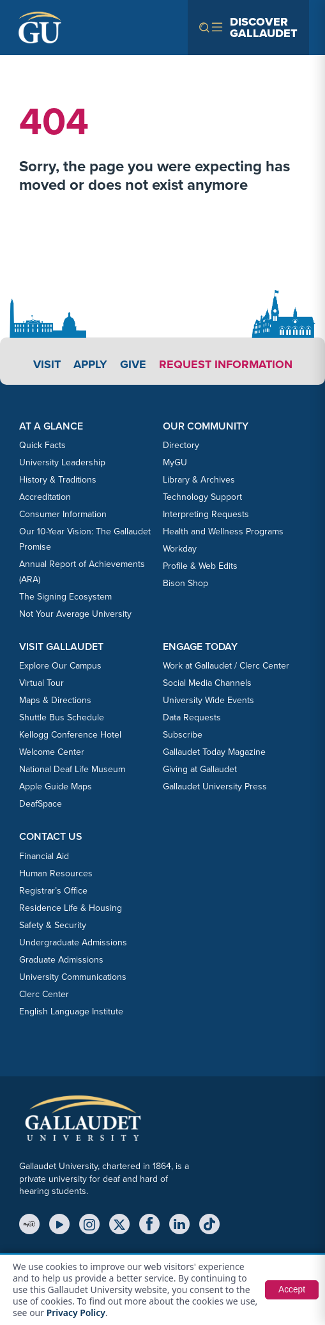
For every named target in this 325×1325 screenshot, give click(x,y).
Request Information (225, 364)
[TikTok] (209, 1224)
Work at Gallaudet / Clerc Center (226, 665)
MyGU (175, 462)
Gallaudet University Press (215, 786)
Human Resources (56, 873)
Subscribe (182, 734)
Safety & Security (52, 925)
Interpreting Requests (206, 514)
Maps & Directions (55, 700)
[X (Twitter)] (119, 1224)
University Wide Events (208, 700)
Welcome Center (51, 752)
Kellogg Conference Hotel (70, 734)
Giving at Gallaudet (200, 769)
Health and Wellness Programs (223, 531)
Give (133, 364)
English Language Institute (71, 1011)
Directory (181, 445)
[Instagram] (89, 1224)
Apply (90, 364)
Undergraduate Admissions (73, 942)
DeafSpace (40, 803)
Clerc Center (44, 994)
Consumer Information (63, 514)
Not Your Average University (75, 614)
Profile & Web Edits (200, 566)
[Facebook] (149, 1224)
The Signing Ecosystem (65, 596)
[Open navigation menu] (248, 27)
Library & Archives (199, 479)
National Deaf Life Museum (72, 769)
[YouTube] (59, 1224)
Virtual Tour (41, 683)
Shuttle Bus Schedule (61, 717)
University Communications (72, 977)
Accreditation (45, 497)
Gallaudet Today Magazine (214, 752)
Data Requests (192, 717)
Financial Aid (44, 856)
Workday (180, 548)
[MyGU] (29, 1224)
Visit (47, 364)
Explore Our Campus (60, 665)
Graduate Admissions (61, 959)
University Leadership (62, 462)
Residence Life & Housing (70, 908)
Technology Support (202, 497)
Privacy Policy (76, 1312)
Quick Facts (42, 445)
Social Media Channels (207, 683)
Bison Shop (185, 583)
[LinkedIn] (179, 1224)
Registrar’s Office (53, 890)
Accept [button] (291, 1290)
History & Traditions (57, 479)
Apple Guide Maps (55, 786)
